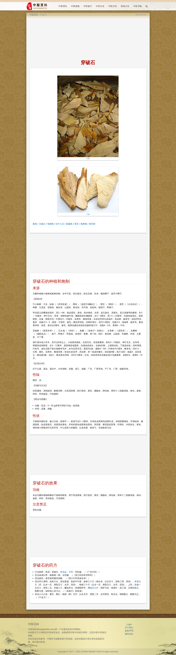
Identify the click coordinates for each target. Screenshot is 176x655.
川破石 (42, 224)
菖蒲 (136, 581)
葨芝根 (92, 224)
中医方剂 (112, 6)
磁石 (92, 588)
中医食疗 (87, 6)
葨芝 (76, 224)
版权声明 (129, 630)
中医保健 (75, 6)
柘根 (35, 224)
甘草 (71, 572)
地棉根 (50, 224)
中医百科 (34, 14)
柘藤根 (69, 224)
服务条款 (129, 634)
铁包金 (63, 572)
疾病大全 (125, 6)
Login (129, 624)
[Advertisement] (88, 38)
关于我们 (129, 627)
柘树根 (84, 224)
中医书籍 (137, 6)
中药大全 (100, 6)
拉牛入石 (60, 224)
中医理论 (63, 6)
